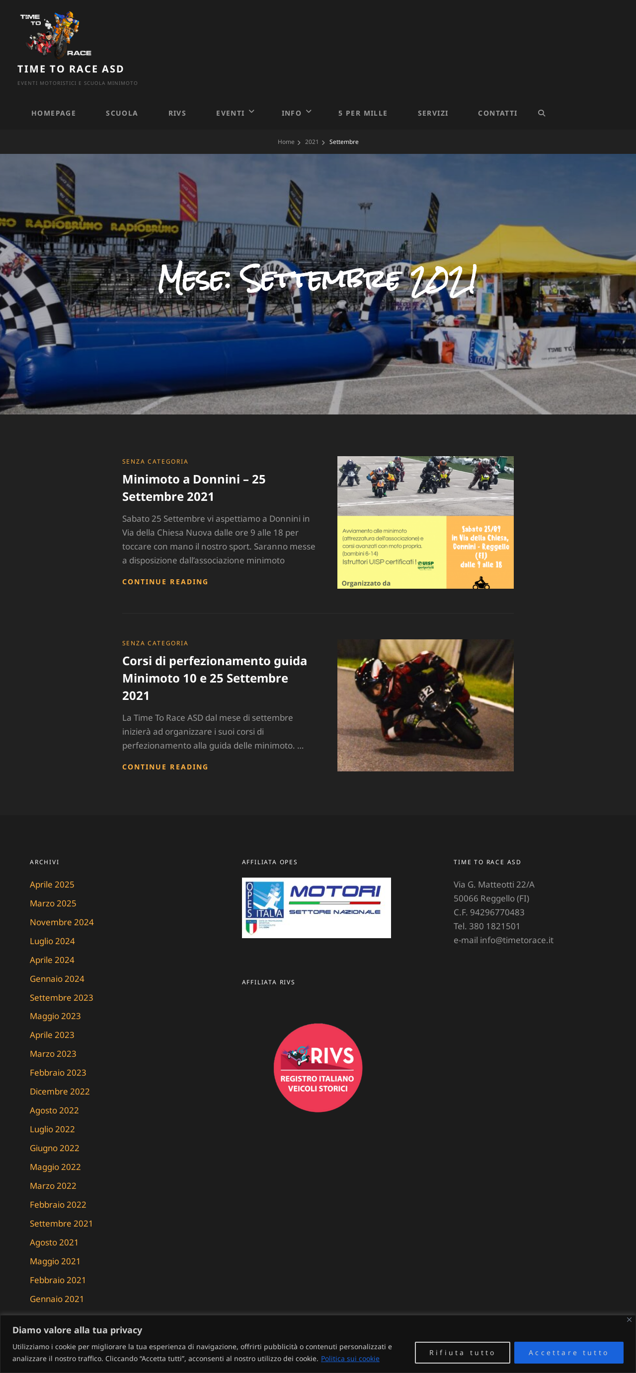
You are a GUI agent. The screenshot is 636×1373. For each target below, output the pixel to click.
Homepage (53, 88)
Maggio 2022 (55, 1143)
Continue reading (165, 557)
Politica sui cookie (350, 1358)
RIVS (177, 88)
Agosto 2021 (54, 1218)
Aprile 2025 (52, 860)
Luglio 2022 (53, 1105)
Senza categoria (155, 437)
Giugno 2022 (55, 1124)
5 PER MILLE (363, 88)
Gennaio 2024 (57, 954)
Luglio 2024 (53, 916)
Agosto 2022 (54, 1086)
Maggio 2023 (55, 992)
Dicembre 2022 (60, 1067)
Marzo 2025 (53, 879)
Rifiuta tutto (462, 1352)
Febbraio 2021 (58, 1256)
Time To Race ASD (150, 30)
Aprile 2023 (52, 1011)
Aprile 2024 (52, 935)
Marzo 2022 (53, 1161)
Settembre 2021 (61, 1199)
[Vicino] (629, 1319)
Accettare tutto (569, 1352)
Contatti (497, 88)
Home (286, 117)
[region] (318, 1344)
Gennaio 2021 (57, 1275)
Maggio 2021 (55, 1237)
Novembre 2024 (62, 897)
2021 (312, 117)
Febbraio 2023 (58, 1048)
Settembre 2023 (61, 973)
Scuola (122, 88)
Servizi (433, 88)
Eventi (230, 88)
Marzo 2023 (53, 1029)
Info (292, 88)
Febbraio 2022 (58, 1180)
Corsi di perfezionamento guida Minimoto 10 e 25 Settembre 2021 (214, 653)
